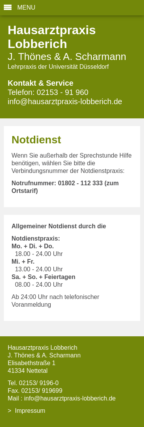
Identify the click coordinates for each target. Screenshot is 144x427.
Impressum (30, 410)
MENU (26, 7)
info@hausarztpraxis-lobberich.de (65, 101)
